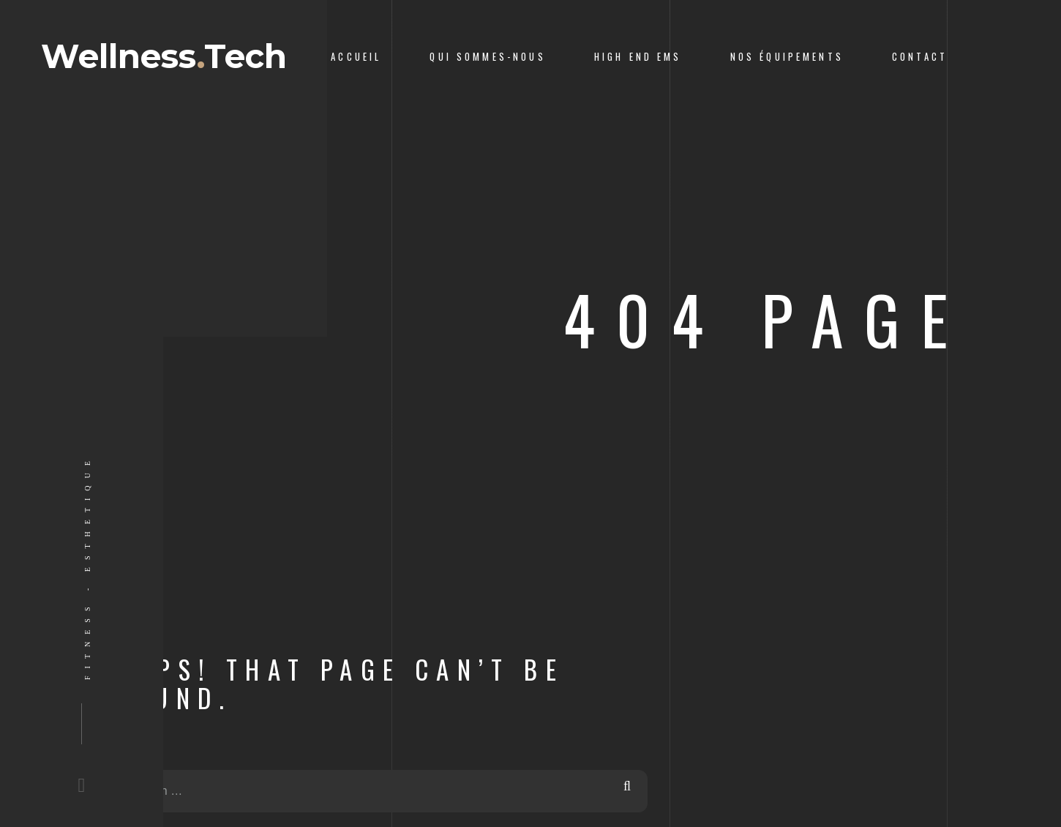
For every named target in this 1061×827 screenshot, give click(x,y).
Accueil (356, 57)
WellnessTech (164, 56)
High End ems (638, 57)
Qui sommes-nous (487, 57)
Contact (920, 57)
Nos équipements (787, 57)
